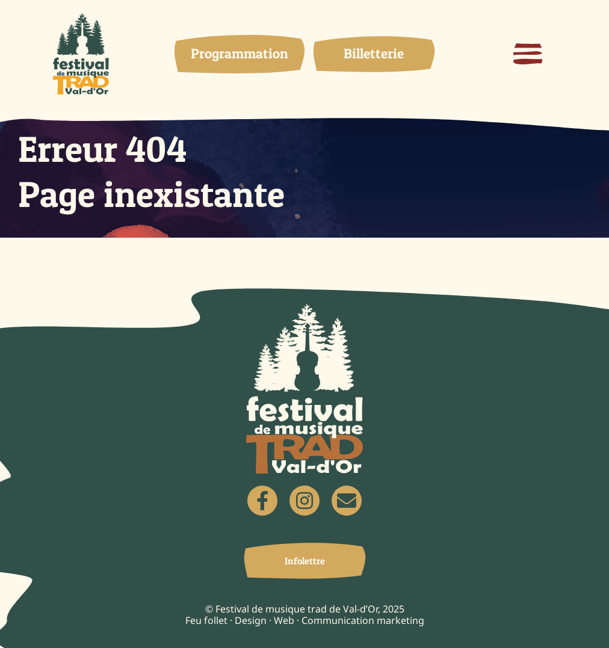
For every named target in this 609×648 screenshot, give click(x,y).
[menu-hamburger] (527, 49)
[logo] (81, 19)
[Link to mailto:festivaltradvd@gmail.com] (347, 501)
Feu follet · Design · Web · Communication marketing (304, 620)
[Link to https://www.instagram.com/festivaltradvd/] (304, 501)
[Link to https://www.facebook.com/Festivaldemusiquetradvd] (262, 501)
